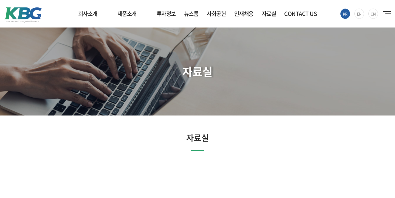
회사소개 (87, 14)
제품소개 (127, 14)
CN (373, 13)
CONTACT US (300, 14)
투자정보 (166, 14)
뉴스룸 (191, 14)
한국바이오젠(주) (23, 15)
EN (359, 13)
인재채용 (243, 14)
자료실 (269, 14)
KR (345, 13)
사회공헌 (216, 14)
